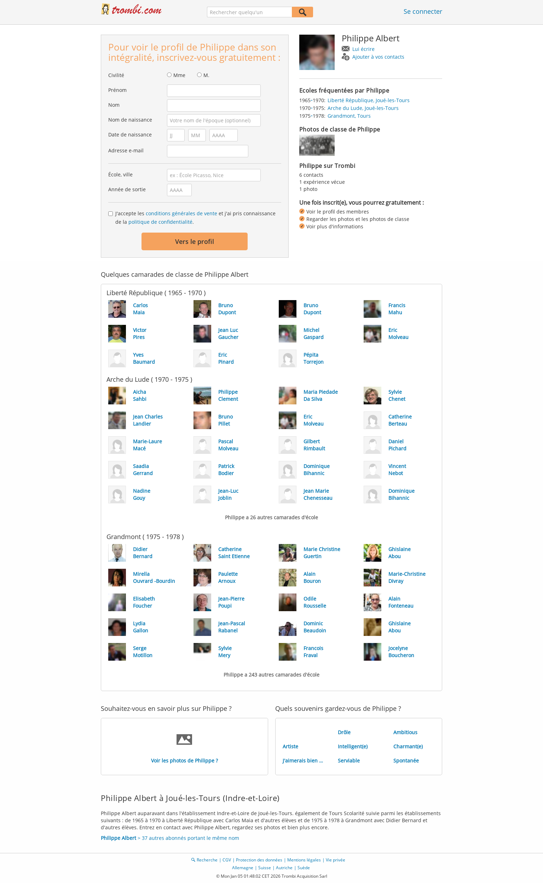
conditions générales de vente (181, 213)
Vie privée (335, 860)
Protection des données (259, 860)
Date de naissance (130, 134)
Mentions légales (304, 860)
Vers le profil (194, 241)
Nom (114, 104)
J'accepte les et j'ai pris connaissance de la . (195, 217)
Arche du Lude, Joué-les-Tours (363, 108)
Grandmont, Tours (349, 115)
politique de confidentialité (160, 221)
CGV (227, 860)
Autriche (284, 868)
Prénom (117, 90)
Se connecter (423, 11)
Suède (304, 868)
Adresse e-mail (126, 150)
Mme (179, 75)
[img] (317, 145)
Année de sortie (127, 189)
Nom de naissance (130, 119)
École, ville (120, 174)
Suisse (264, 868)
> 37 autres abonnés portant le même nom (170, 838)
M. (206, 75)
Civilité (116, 75)
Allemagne (242, 868)
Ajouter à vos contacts (378, 56)
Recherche (207, 860)
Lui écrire (363, 49)
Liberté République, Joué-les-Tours (369, 100)
